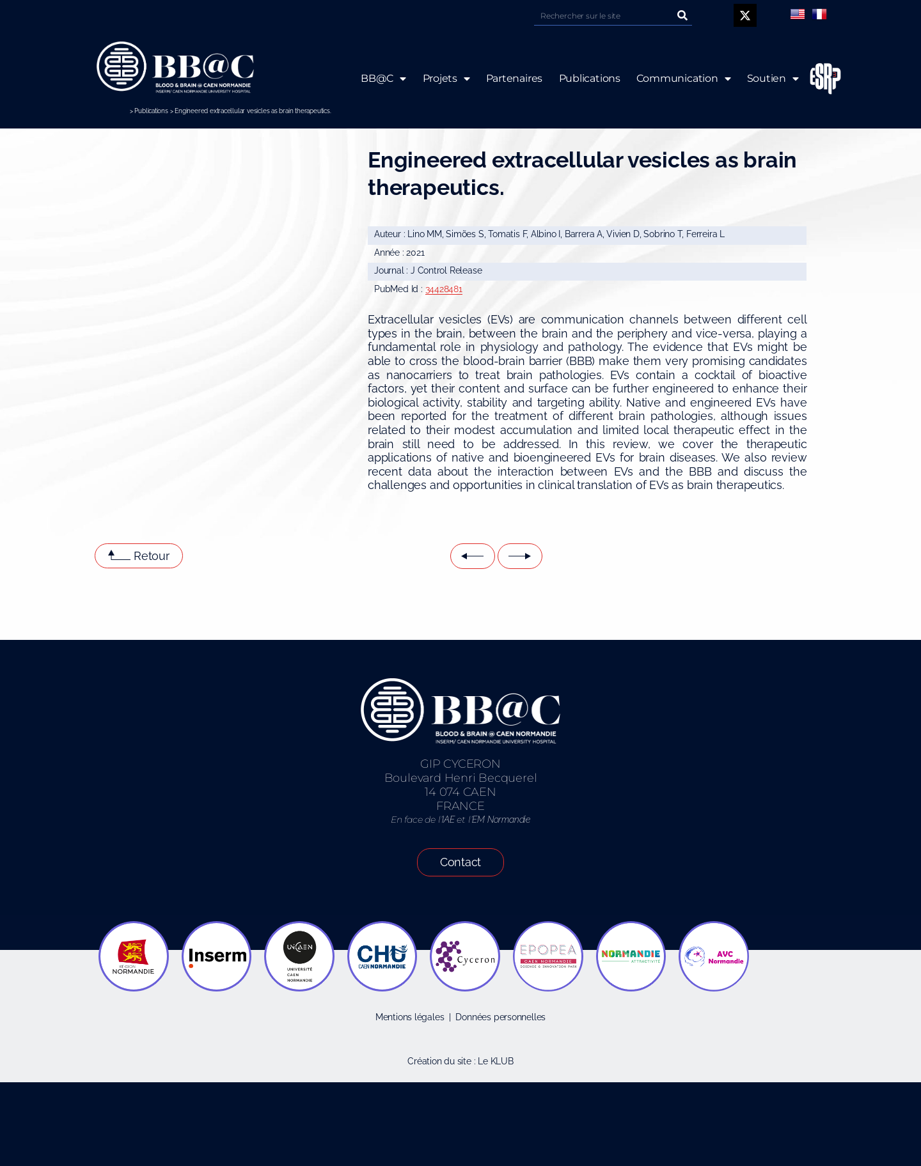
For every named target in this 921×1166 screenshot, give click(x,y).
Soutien (773, 78)
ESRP (815, 79)
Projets (445, 78)
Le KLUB (496, 1061)
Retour (151, 556)
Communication (683, 78)
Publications (151, 110)
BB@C (383, 78)
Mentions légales (410, 1017)
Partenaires (513, 78)
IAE (448, 819)
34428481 (443, 289)
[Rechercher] (682, 15)
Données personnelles (500, 1017)
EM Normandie (501, 819)
